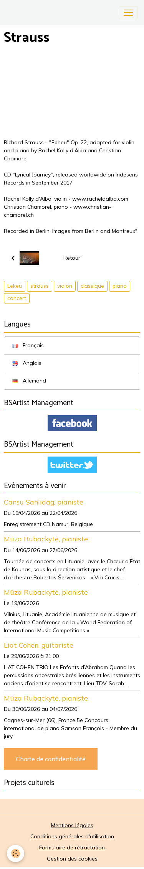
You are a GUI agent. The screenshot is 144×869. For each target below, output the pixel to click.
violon (64, 285)
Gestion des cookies (72, 858)
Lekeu (14, 285)
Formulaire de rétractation (72, 847)
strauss (39, 285)
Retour (71, 257)
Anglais (26, 362)
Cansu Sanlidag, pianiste (43, 502)
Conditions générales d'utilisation (72, 836)
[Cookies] (15, 853)
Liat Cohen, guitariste (38, 645)
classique (92, 285)
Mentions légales (72, 825)
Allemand (29, 380)
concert (16, 298)
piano (120, 285)
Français (28, 345)
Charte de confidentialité (51, 759)
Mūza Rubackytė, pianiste (46, 538)
